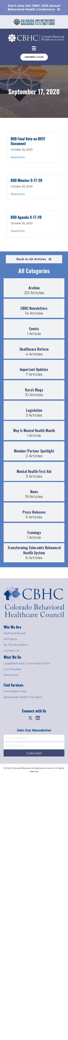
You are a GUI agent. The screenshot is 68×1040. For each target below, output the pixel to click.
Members (10, 639)
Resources (11, 675)
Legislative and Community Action (27, 663)
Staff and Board (14, 633)
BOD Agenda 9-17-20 (26, 217)
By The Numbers (15, 644)
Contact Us (11, 650)
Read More (18, 157)
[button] (30, 718)
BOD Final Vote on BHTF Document (28, 141)
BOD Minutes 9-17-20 (26, 180)
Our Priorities (12, 669)
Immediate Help (15, 691)
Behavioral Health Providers (23, 697)
